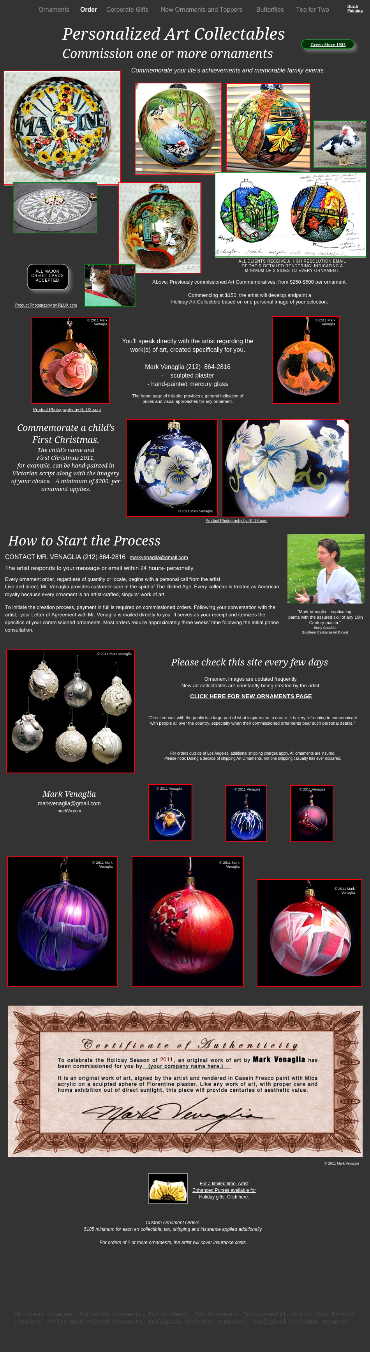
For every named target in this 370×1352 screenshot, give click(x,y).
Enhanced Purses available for (224, 1190)
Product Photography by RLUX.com (46, 305)
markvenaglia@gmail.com (69, 803)
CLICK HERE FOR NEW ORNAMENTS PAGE (251, 696)
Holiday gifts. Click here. (224, 1197)
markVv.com (69, 810)
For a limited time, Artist (224, 1183)
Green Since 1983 (327, 44)
